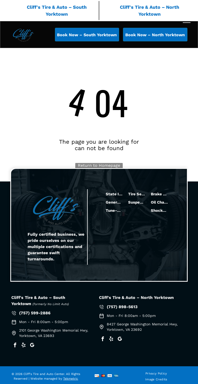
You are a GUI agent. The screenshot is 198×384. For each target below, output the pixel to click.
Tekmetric (70, 378)
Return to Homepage (99, 165)
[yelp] (23, 346)
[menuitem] (156, 374)
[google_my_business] (32, 346)
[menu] (186, 20)
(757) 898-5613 (122, 306)
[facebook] (15, 346)
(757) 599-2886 (35, 312)
